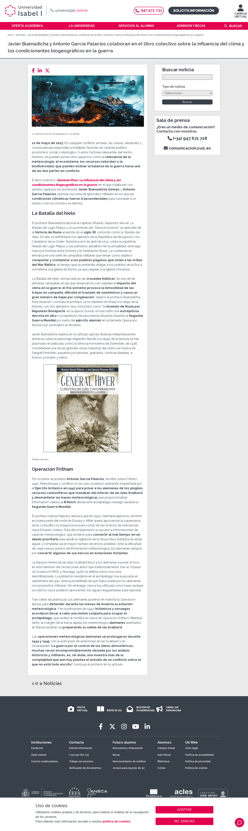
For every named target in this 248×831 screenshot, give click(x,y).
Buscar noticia (178, 69)
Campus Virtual (166, 748)
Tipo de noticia (173, 86)
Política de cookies (196, 768)
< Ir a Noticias (47, 683)
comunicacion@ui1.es (187, 148)
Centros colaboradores (44, 761)
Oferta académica (27, 26)
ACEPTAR (184, 810)
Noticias (20, 35)
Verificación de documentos (85, 768)
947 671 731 (148, 10)
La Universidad (82, 26)
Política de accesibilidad (199, 755)
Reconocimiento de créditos (129, 761)
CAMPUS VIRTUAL (240, 13)
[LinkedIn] (41, 70)
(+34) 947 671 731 (79, 755)
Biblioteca (164, 761)
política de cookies (116, 821)
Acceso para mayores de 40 (129, 768)
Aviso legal (191, 748)
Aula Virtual (164, 755)
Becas (116, 755)
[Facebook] (34, 70)
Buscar (235, 26)
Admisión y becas (191, 26)
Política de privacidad (197, 761)
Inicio (11, 35)
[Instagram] (124, 726)
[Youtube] (135, 726)
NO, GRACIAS (184, 821)
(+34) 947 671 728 (187, 138)
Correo (161, 768)
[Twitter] (48, 70)
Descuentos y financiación (128, 748)
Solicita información (193, 10)
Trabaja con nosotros (81, 761)
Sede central (38, 755)
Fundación (37, 748)
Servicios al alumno (136, 26)
